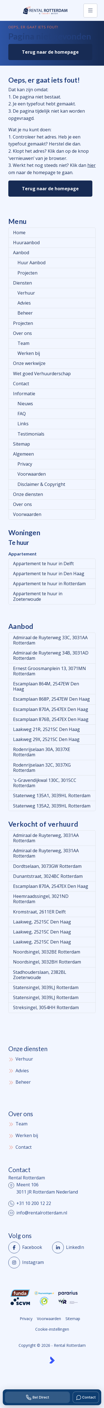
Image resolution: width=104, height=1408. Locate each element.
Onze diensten (28, 494)
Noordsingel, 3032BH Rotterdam (47, 962)
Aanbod (21, 253)
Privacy (24, 464)
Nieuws (25, 404)
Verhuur (26, 293)
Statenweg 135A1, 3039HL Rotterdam (51, 795)
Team (23, 343)
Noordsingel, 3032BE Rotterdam (46, 952)
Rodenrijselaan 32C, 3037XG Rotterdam (42, 767)
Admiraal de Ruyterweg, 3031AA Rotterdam (46, 838)
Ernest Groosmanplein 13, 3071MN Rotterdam (49, 671)
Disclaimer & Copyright (41, 484)
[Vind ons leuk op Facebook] (28, 1247)
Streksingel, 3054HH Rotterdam (46, 1007)
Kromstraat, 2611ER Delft (39, 912)
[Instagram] (28, 1262)
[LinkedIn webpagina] (72, 1247)
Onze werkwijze (29, 363)
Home (19, 232)
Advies (24, 303)
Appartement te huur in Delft (43, 563)
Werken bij (28, 353)
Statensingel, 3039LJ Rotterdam (45, 987)
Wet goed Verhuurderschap (42, 373)
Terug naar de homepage (50, 52)
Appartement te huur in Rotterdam (49, 584)
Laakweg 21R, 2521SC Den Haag (46, 729)
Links (23, 424)
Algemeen (23, 454)
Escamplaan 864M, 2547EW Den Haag (46, 686)
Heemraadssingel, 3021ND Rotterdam (41, 899)
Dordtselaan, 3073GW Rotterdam (47, 866)
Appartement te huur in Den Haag (48, 573)
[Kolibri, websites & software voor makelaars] (52, 1360)
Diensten (22, 283)
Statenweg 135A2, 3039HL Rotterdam (51, 806)
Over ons (22, 333)
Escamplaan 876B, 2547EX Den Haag (50, 719)
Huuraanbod (26, 242)
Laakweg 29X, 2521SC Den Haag (46, 739)
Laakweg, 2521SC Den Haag (42, 922)
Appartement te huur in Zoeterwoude (37, 596)
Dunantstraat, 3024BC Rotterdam (48, 876)
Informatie (24, 394)
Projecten (27, 273)
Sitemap (21, 444)
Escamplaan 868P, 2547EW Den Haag (51, 699)
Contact (21, 384)
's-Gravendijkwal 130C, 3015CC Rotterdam (44, 783)
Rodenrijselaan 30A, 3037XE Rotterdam (41, 752)
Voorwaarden (31, 474)
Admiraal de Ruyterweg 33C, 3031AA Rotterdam (50, 640)
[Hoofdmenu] (90, 11)
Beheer (25, 313)
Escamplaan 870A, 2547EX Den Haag (50, 709)
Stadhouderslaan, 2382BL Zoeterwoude (39, 974)
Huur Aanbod (31, 263)
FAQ (21, 414)
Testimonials (30, 434)
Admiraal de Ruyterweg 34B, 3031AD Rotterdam (50, 655)
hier (91, 165)
